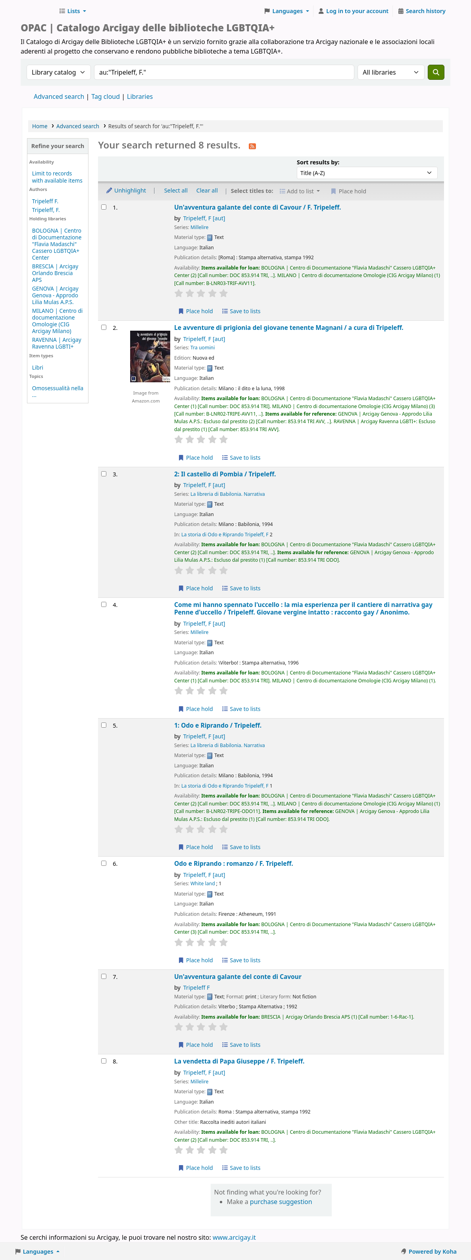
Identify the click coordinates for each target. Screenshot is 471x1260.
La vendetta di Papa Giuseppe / (239, 1061)
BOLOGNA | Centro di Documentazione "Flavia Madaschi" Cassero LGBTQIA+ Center (57, 244)
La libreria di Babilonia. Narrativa (227, 494)
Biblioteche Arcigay (38, 11)
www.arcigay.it (234, 1237)
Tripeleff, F (204, 218)
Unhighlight (126, 190)
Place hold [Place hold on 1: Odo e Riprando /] (195, 847)
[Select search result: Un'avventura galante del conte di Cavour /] (103, 207)
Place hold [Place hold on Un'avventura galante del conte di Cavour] (195, 1044)
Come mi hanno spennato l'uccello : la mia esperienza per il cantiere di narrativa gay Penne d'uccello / (303, 609)
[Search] (436, 72)
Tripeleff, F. (46, 210)
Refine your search (58, 146)
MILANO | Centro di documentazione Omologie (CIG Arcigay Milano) (57, 321)
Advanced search (59, 96)
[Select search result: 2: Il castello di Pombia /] (103, 473)
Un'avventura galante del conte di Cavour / (257, 207)
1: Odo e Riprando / (217, 725)
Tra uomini (202, 347)
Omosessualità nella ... (57, 391)
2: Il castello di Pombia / (225, 474)
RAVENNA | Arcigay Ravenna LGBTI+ (56, 343)
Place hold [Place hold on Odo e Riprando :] (195, 960)
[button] (72, 11)
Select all (176, 190)
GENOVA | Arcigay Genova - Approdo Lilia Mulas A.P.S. (55, 295)
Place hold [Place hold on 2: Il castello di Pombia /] (195, 588)
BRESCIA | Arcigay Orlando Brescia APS (55, 272)
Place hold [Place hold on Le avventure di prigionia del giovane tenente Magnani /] (195, 457)
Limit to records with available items (57, 177)
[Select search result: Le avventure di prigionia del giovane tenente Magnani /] (103, 327)
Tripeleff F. (45, 201)
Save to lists (240, 311)
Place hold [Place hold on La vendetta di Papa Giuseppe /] (195, 1167)
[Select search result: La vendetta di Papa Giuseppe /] (103, 1060)
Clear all (207, 190)
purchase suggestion (281, 1201)
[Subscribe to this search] (252, 145)
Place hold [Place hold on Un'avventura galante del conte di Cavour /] (195, 311)
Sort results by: (318, 162)
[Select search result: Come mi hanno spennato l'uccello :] (103, 604)
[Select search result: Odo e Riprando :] (103, 863)
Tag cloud (105, 96)
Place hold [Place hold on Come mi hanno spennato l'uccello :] (195, 709)
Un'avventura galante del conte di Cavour (238, 977)
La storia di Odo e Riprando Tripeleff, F (225, 534)
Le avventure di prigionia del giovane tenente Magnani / (289, 327)
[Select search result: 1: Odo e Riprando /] (103, 725)
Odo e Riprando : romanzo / (233, 863)
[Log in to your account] (353, 11)
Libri (37, 367)
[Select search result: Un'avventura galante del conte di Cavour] (103, 976)
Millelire (199, 227)
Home (40, 126)
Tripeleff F (196, 987)
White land (202, 883)
